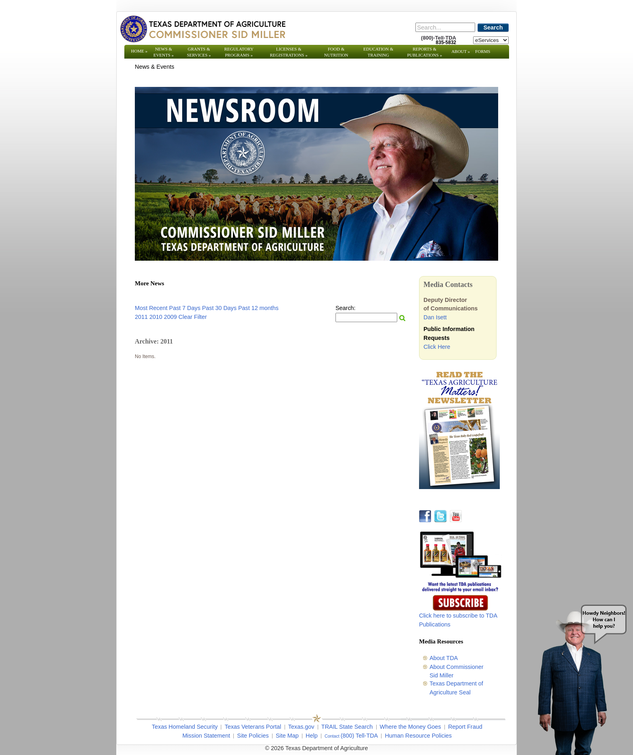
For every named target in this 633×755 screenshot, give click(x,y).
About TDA (444, 658)
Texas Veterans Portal (252, 726)
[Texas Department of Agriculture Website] (202, 28)
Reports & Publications (424, 51)
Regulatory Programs (239, 51)
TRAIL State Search (347, 726)
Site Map (287, 735)
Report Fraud (465, 726)
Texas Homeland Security (185, 726)
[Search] (445, 27)
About (460, 51)
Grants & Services (199, 51)
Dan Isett (435, 317)
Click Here (436, 347)
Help (312, 735)
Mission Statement (206, 735)
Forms (482, 51)
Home (139, 51)
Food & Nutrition (336, 51)
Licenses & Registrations (289, 51)
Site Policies (252, 735)
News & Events (163, 51)
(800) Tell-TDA (359, 735)
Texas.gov (301, 726)
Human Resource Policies (418, 735)
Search (493, 27)
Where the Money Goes (410, 726)
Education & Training (378, 51)
